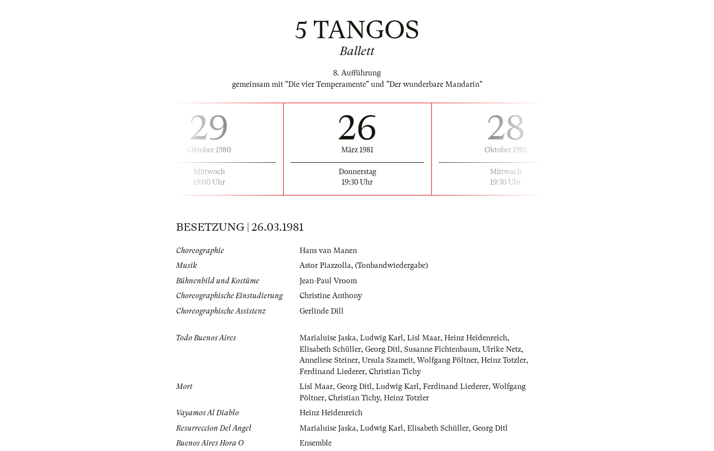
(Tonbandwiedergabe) (391, 265)
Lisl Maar (423, 337)
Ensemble (315, 443)
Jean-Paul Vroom (328, 280)
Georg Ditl (382, 349)
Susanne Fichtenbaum (441, 349)
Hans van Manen (328, 250)
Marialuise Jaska (327, 337)
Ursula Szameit (387, 360)
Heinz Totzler (503, 360)
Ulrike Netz (501, 349)
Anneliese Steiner (328, 360)
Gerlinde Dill (321, 311)
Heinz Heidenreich (475, 337)
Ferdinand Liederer (332, 371)
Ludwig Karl (381, 337)
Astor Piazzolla (325, 265)
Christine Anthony (330, 295)
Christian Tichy (395, 371)
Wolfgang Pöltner (447, 360)
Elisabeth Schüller (330, 349)
